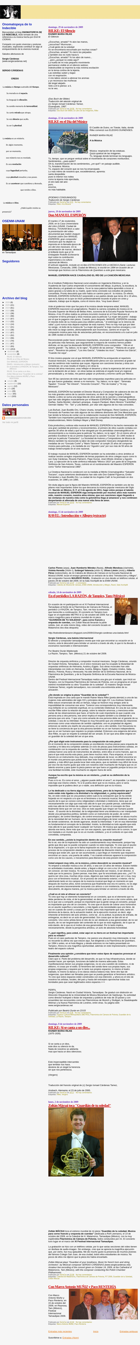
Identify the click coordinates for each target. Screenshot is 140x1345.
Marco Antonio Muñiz (65, 1324)
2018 (7, 324)
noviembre (12, 354)
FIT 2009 (108, 1277)
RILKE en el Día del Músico (67, 121)
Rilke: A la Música (64, 204)
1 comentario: (81, 583)
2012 (7, 341)
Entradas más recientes (60, 1331)
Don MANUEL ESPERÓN (67, 215)
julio (10, 389)
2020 (7, 318)
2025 (7, 305)
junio (10, 391)
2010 (7, 346)
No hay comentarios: (84, 109)
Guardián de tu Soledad (122, 1277)
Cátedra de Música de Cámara (69, 585)
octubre (11, 381)
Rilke (96, 111)
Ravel (113, 585)
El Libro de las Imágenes (83, 111)
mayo (10, 394)
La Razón (60, 1017)
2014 (7, 335)
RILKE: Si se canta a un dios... (69, 1027)
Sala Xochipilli (122, 585)
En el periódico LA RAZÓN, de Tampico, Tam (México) (86, 596)
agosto (11, 386)
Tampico (68, 1017)
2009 (7, 349)
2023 (7, 310)
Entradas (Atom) (71, 1337)
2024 (7, 308)
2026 (7, 302)
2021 (7, 316)
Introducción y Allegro (101, 585)
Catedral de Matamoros (66, 1277)
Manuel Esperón (63, 504)
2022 (7, 313)
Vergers (65, 1094)
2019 (7, 321)
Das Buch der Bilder (65, 111)
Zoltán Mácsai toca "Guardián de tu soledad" (79, 1105)
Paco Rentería (80, 1324)
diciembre (12, 351)
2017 (7, 327)
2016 (7, 330)
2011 (7, 343)
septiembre (13, 384)
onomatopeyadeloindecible (18, 418)
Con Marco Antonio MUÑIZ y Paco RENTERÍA (82, 1287)
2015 (7, 332)
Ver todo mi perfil (10, 422)
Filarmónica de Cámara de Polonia (104, 1015)
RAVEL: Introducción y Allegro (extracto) (77, 515)
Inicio (95, 1331)
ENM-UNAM (87, 585)
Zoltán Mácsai (54, 1278)
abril (10, 396)
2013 (7, 338)
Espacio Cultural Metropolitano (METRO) (73, 1015)
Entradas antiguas (129, 1331)
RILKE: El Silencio (61, 31)
